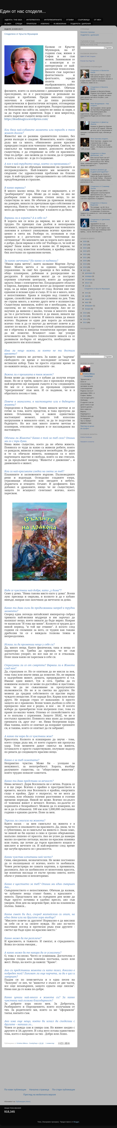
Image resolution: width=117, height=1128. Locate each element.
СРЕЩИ (18, 24)
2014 (85, 319)
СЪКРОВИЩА (84, 20)
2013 (85, 322)
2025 (85, 245)
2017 (85, 270)
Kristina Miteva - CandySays (89, 375)
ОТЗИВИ (70, 20)
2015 (85, 316)
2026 (85, 241)
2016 (85, 313)
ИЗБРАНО (45, 24)
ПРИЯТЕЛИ (31, 24)
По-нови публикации (15, 1089)
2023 (85, 251)
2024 (85, 248)
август (87, 283)
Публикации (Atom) (23, 1101)
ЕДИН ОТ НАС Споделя (87, 56)
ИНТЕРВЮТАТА (33, 20)
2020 (85, 261)
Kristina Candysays (86, 437)
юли (86, 286)
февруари (89, 306)
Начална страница (39, 1089)
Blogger (76, 1122)
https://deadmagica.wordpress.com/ (26, 119)
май (86, 296)
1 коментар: (50, 1043)
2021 (85, 257)
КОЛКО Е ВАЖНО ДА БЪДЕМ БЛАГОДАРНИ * (99, 171)
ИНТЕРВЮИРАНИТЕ (53, 20)
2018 (85, 267)
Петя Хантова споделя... (99, 139)
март (87, 302)
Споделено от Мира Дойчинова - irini (98, 154)
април (87, 299)
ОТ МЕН (97, 20)
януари (88, 309)
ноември (88, 276)
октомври (89, 279)
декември (89, 273)
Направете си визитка (87, 441)
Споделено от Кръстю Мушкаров (21, 34)
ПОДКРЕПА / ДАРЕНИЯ (80, 24)
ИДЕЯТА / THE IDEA (13, 20)
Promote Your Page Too (87, 61)
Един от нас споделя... (23, 11)
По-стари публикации (63, 1089)
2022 (85, 254)
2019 (85, 264)
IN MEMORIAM (60, 24)
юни (86, 293)
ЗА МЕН (7, 24)
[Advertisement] (39, 1068)
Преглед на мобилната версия (39, 1094)
